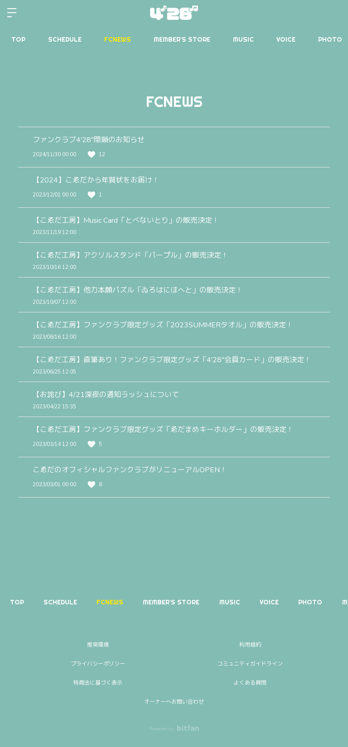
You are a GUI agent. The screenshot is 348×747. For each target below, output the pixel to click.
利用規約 (250, 644)
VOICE (285, 39)
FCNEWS (117, 39)
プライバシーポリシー (98, 663)
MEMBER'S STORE (182, 39)
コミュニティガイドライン (250, 663)
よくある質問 (250, 682)
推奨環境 (98, 644)
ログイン (333, 12)
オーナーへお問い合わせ (174, 701)
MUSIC (243, 39)
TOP (18, 39)
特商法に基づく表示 (97, 682)
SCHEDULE (65, 39)
